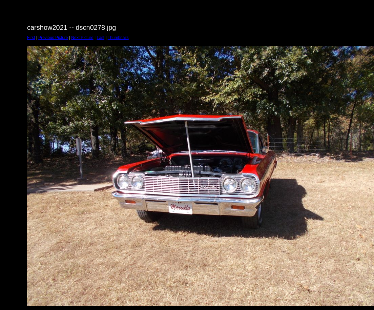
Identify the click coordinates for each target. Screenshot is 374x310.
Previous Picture (53, 37)
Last (100, 37)
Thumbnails (118, 37)
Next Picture (82, 37)
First (31, 37)
